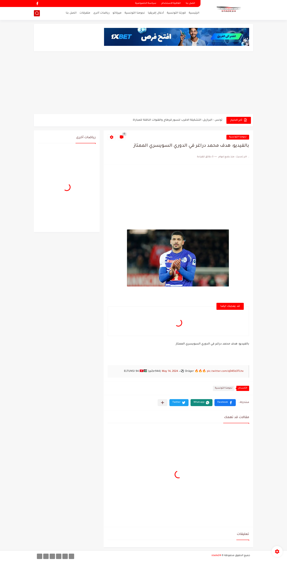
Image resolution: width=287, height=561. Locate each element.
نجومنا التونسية (135, 13)
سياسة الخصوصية (145, 3)
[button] (225, 402)
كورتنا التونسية (176, 13)
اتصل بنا (190, 3)
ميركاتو (117, 13)
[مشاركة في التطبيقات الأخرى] (162, 402)
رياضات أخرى (101, 13)
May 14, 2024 (170, 371)
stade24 (216, 555)
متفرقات (85, 13)
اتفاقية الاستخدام (171, 3)
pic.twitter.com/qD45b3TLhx (225, 371)
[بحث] (37, 13)
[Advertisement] (143, 83)
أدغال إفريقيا (156, 13)
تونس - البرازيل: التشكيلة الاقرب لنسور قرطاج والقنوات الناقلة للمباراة (177, 120)
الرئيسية (194, 13)
